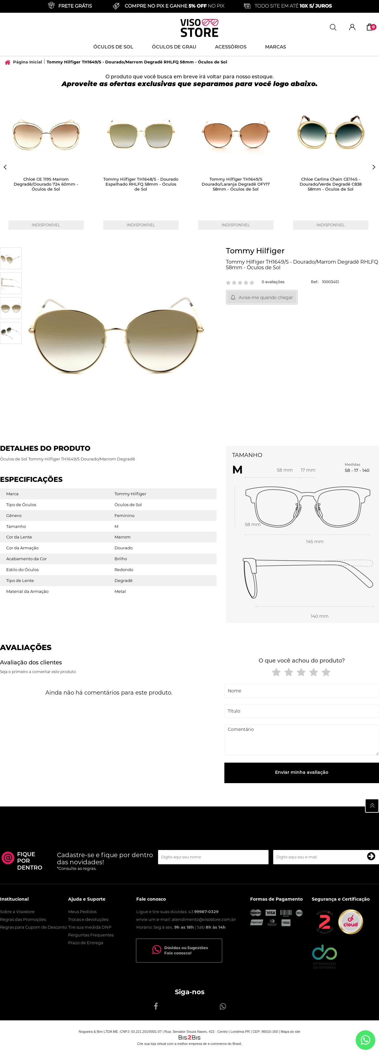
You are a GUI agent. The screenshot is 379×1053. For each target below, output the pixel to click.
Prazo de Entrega (85, 942)
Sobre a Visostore (17, 911)
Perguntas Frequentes (91, 934)
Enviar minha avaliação (301, 772)
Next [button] (373, 167)
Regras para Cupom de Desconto (33, 927)
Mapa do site (290, 1031)
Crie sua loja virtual (151, 1044)
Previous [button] (6, 167)
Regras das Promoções (23, 919)
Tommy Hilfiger (255, 251)
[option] (47, 167)
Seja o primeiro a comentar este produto (38, 671)
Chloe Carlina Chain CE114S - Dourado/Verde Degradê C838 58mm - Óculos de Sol (331, 185)
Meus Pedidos (82, 911)
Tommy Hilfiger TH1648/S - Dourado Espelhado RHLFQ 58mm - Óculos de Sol (140, 185)
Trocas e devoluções (88, 919)
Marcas (275, 47)
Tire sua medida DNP (89, 927)
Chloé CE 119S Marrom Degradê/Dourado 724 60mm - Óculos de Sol (46, 185)
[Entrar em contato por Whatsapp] (365, 1040)
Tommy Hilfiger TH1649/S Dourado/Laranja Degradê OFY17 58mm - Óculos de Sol (236, 185)
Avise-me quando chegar (266, 297)
